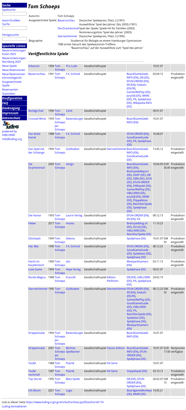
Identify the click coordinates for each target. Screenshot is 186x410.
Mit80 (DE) (139, 394)
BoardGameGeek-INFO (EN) (138, 75)
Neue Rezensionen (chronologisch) (13, 75)
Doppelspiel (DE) (137, 371)
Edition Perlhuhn (112, 279)
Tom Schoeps (60, 67)
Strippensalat (36, 333)
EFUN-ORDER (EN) (138, 81)
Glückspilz (34, 238)
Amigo (70, 164)
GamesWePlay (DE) (138, 92)
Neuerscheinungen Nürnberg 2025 (14, 60)
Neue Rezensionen (13, 70)
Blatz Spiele (73, 379)
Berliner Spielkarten (73, 349)
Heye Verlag (73, 269)
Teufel (32, 363)
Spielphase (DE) (136, 238)
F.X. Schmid (73, 74)
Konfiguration (12, 98)
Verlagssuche (10, 35)
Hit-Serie (112, 363)
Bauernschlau (66, 20)
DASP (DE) (139, 175)
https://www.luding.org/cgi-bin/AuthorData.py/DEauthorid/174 (65, 402)
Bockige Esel (35, 111)
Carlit (69, 111)
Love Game (35, 269)
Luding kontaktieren (14, 406)
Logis (69, 390)
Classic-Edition (116, 348)
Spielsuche (8, 10)
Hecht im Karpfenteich (36, 263)
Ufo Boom (34, 390)
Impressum (10, 113)
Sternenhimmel (67, 36)
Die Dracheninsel (68, 28)
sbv (68, 261)
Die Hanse (34, 215)
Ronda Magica (37, 277)
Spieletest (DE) (142, 253)
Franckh (71, 277)
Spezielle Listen (13, 46)
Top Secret (35, 379)
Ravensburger (74, 118)
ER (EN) (131, 85)
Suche (6, 5)
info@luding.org (12, 139)
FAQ (5, 103)
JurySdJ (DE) (134, 95)
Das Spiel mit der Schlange (36, 150)
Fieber (32, 223)
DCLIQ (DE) (139, 227)
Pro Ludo (71, 66)
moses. (70, 223)
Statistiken (8, 93)
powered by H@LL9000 (9, 133)
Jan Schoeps (60, 127)
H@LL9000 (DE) (136, 193)
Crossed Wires (37, 118)
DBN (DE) (138, 178)
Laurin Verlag (74, 215)
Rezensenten (10, 89)
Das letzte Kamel (34, 135)
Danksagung (11, 108)
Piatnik (70, 363)
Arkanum (34, 66)
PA (134, 99)
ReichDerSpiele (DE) (139, 234)
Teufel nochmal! (34, 372)
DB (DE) (144, 77)
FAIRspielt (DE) (142, 186)
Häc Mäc (33, 246)
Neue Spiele (9, 66)
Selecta (70, 238)
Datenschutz (11, 118)
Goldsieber (73, 149)
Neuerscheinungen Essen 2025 (14, 52)
